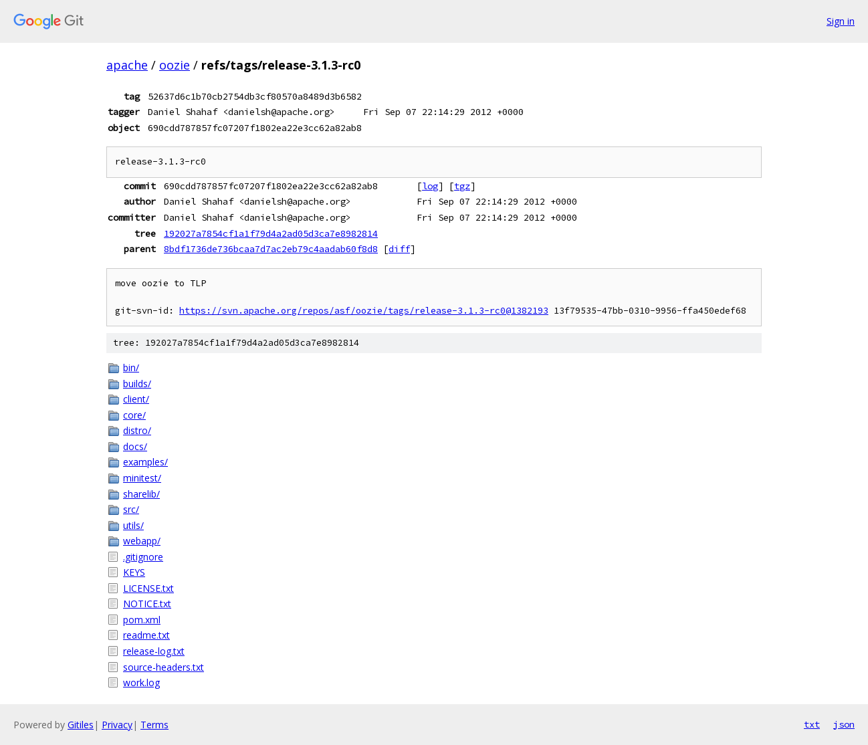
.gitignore (143, 556)
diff (399, 249)
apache (127, 65)
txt (812, 724)
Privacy (117, 724)
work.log (141, 682)
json (844, 724)
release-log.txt (154, 651)
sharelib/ (141, 494)
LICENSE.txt (148, 588)
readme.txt (146, 635)
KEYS (134, 572)
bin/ (131, 367)
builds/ (137, 383)
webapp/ (141, 540)
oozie (174, 65)
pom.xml (141, 619)
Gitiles (81, 724)
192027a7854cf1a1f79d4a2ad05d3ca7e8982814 (271, 233)
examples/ (145, 461)
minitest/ (142, 477)
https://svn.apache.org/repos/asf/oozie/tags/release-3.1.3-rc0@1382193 (363, 310)
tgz (462, 186)
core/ (134, 415)
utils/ (133, 525)
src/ (131, 509)
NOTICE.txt (147, 603)
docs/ (135, 446)
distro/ (137, 430)
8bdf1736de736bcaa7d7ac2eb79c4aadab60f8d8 (271, 249)
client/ (136, 399)
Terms (154, 724)
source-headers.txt (163, 667)
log (430, 186)
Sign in (841, 21)
